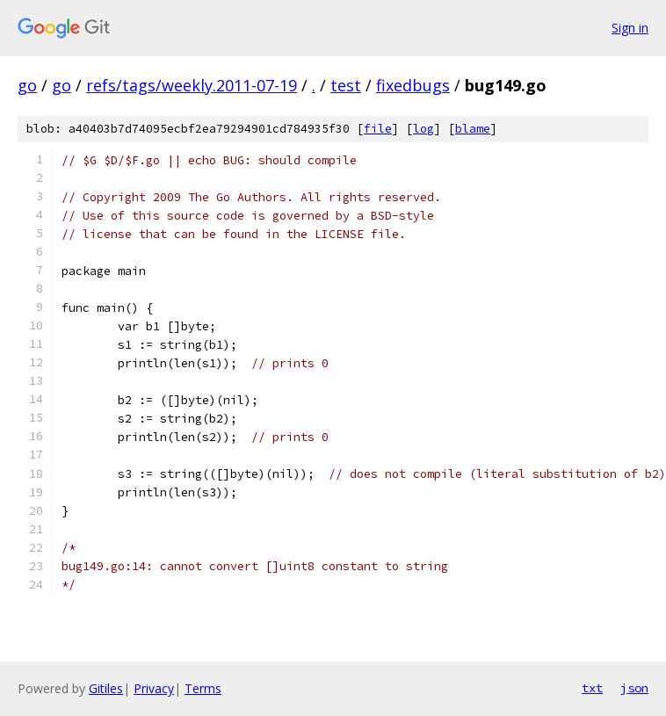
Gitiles (106, 688)
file (378, 128)
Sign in (630, 27)
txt (592, 688)
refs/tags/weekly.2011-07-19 (191, 85)
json (634, 688)
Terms (203, 688)
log (423, 128)
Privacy (154, 688)
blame (472, 128)
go (27, 85)
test (345, 85)
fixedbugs (413, 85)
